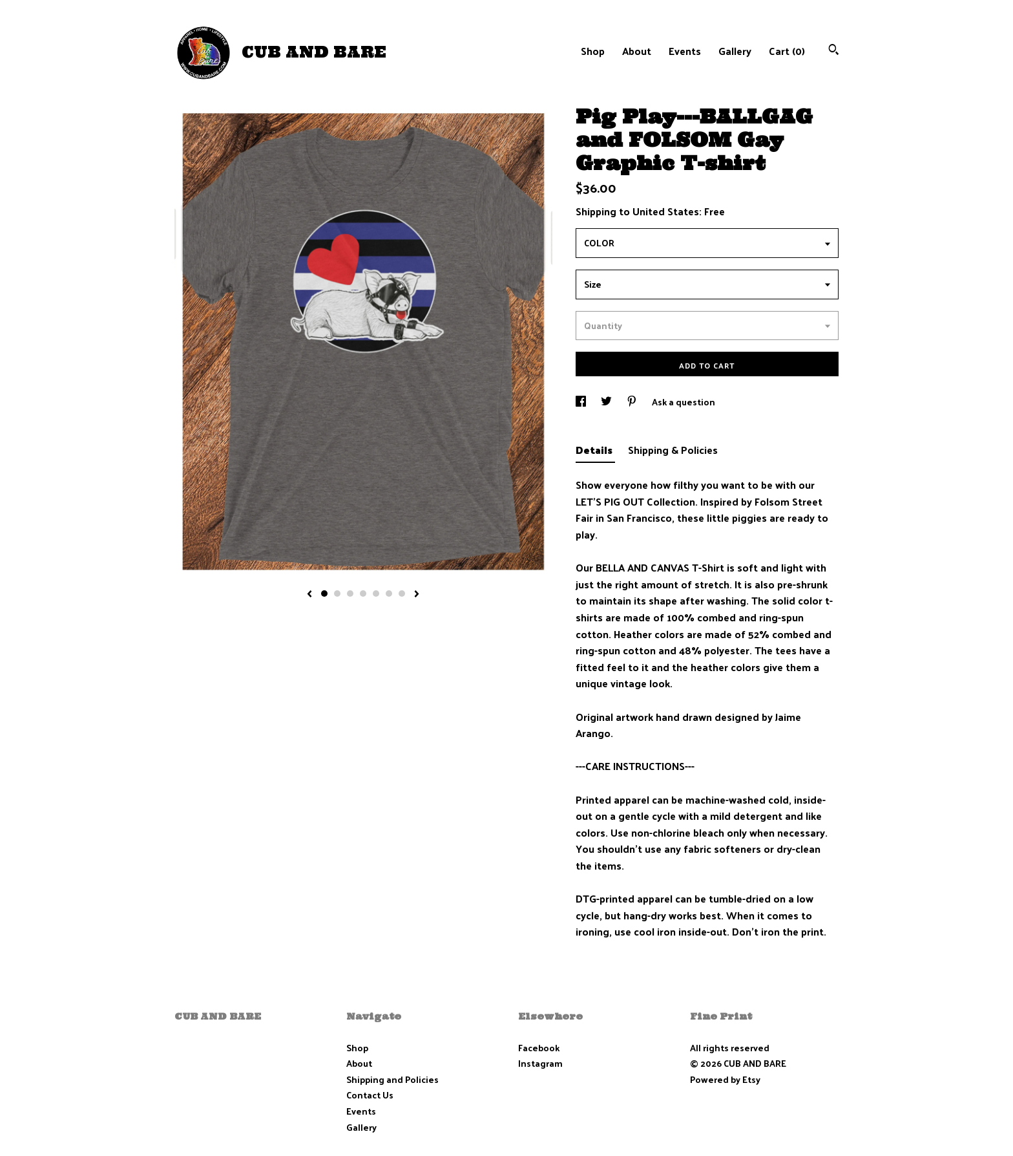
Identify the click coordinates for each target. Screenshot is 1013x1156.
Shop (593, 50)
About (636, 50)
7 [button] (402, 593)
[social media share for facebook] (582, 402)
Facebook (538, 1048)
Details (595, 449)
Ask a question (683, 402)
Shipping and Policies (392, 1079)
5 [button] (376, 593)
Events (685, 50)
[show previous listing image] (309, 594)
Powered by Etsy (725, 1079)
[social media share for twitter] (607, 402)
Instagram (540, 1063)
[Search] (834, 50)
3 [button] (350, 593)
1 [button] (324, 593)
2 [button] (337, 593)
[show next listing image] (416, 594)
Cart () (787, 50)
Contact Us (369, 1095)
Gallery (734, 50)
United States (665, 211)
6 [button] (389, 593)
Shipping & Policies (673, 449)
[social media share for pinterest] (633, 402)
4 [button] (363, 593)
